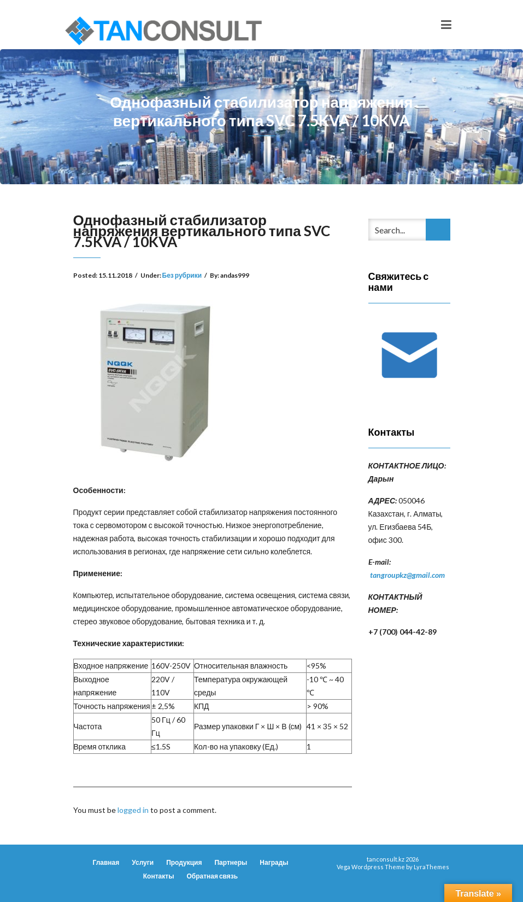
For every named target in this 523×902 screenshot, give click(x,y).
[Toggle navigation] (446, 24)
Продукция (184, 862)
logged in (133, 810)
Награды (274, 862)
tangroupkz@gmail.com (407, 574)
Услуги (143, 862)
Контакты (158, 876)
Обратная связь (212, 876)
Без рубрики (182, 275)
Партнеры (230, 862)
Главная (105, 862)
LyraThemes (431, 866)
